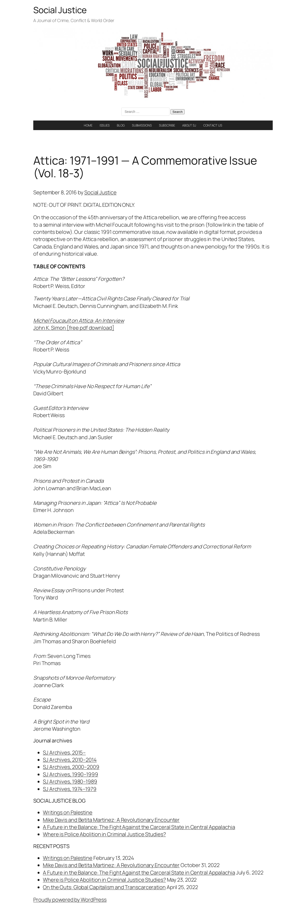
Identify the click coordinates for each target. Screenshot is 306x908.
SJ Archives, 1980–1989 (70, 781)
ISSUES (105, 125)
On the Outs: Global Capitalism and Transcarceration (104, 887)
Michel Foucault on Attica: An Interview (78, 320)
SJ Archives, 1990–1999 (70, 774)
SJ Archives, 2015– (64, 752)
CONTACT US (212, 125)
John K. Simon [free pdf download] (73, 327)
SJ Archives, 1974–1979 (69, 789)
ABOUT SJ (189, 125)
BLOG (121, 125)
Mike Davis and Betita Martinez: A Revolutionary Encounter (111, 819)
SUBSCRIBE (167, 125)
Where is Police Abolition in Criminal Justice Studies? (104, 834)
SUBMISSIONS (142, 125)
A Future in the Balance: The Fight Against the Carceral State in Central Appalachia (139, 827)
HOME (88, 125)
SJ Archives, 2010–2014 (70, 759)
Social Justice (60, 10)
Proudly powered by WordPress (70, 899)
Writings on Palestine (67, 812)
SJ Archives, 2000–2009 (71, 766)
